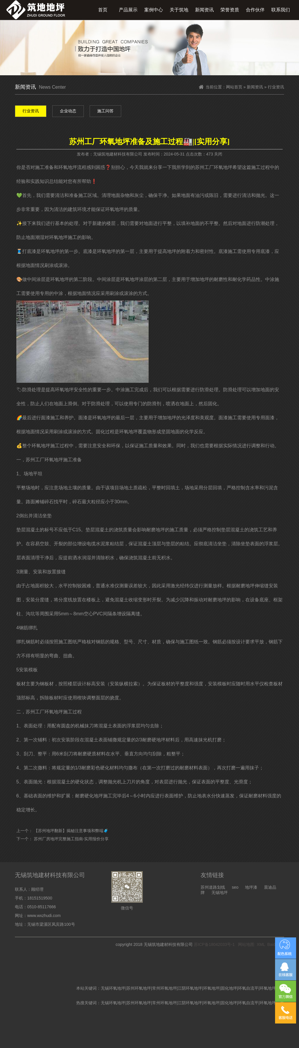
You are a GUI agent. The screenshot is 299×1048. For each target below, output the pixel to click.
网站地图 (246, 944)
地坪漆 (251, 887)
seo (235, 887)
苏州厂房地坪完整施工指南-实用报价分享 (71, 838)
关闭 (218, 154)
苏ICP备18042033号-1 (214, 944)
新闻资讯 (204, 9)
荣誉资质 (229, 9)
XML (261, 944)
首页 (102, 9)
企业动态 (68, 111)
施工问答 (105, 111)
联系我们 (280, 9)
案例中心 (153, 9)
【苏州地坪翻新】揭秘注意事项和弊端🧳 (71, 830)
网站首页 (234, 87)
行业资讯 (30, 111)
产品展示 (128, 9)
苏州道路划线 (213, 887)
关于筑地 (179, 9)
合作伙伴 (255, 9)
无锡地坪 (219, 892)
